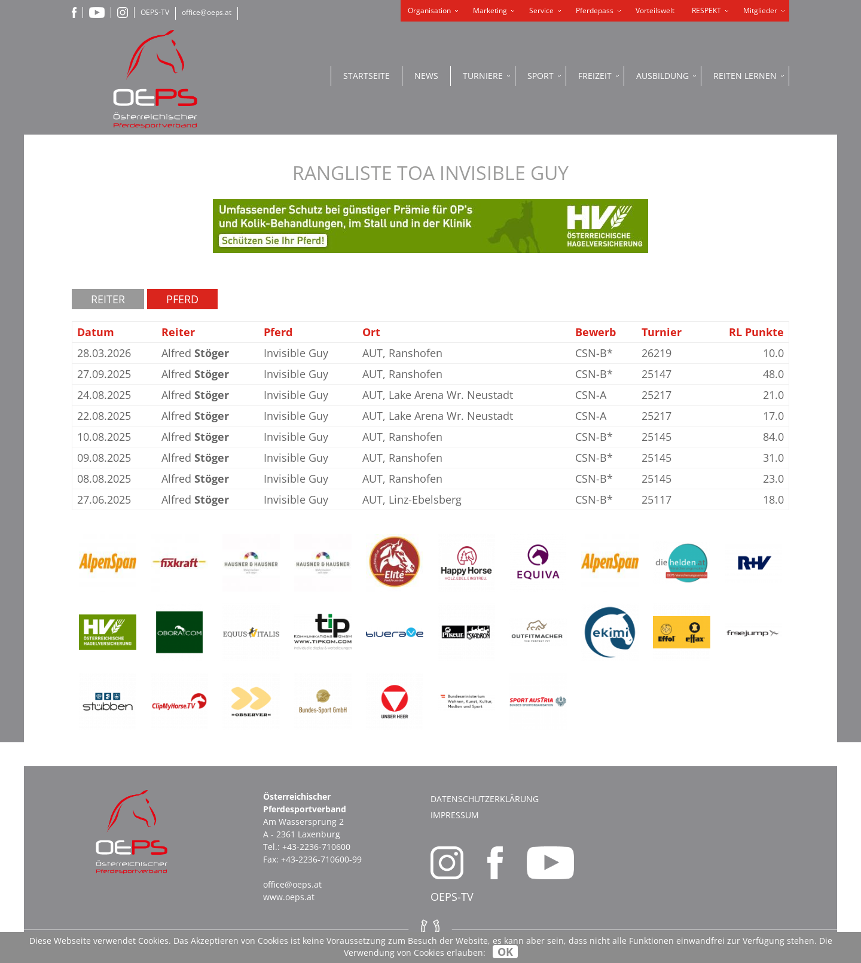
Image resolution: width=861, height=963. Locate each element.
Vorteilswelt (655, 10)
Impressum (454, 815)
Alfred (195, 353)
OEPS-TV (155, 12)
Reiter (108, 299)
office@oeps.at (206, 12)
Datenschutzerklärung (484, 798)
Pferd (182, 299)
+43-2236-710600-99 (321, 859)
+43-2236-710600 (316, 846)
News (426, 75)
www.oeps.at (289, 897)
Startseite (366, 75)
